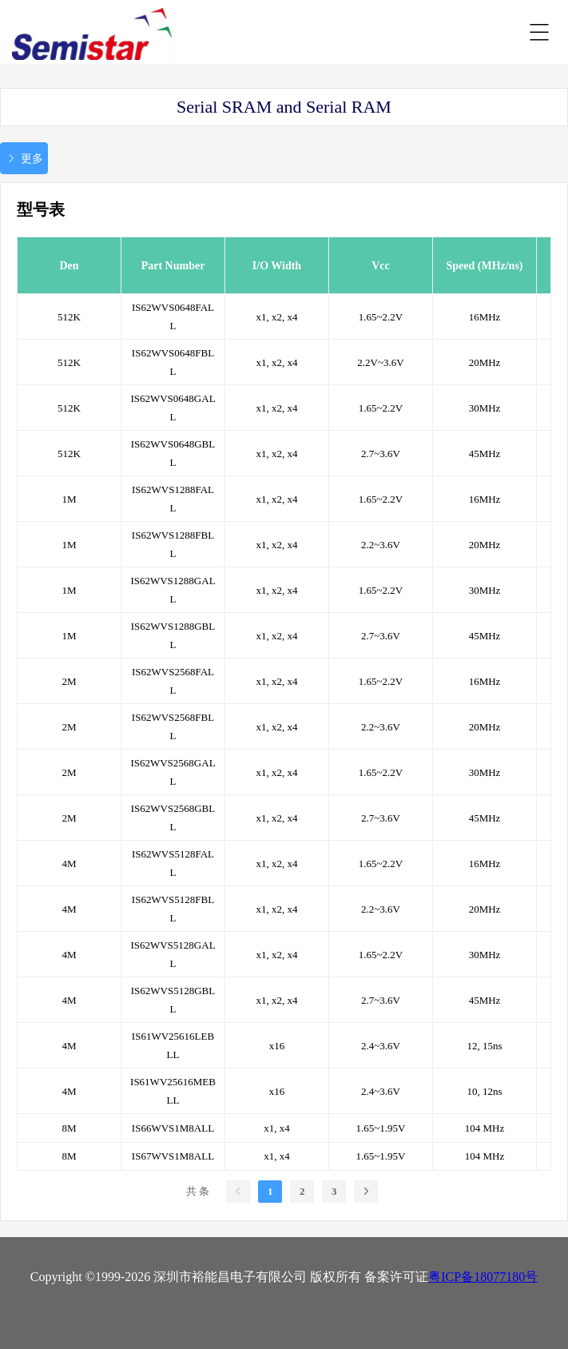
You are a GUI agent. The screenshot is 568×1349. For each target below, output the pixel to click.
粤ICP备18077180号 (483, 1276)
